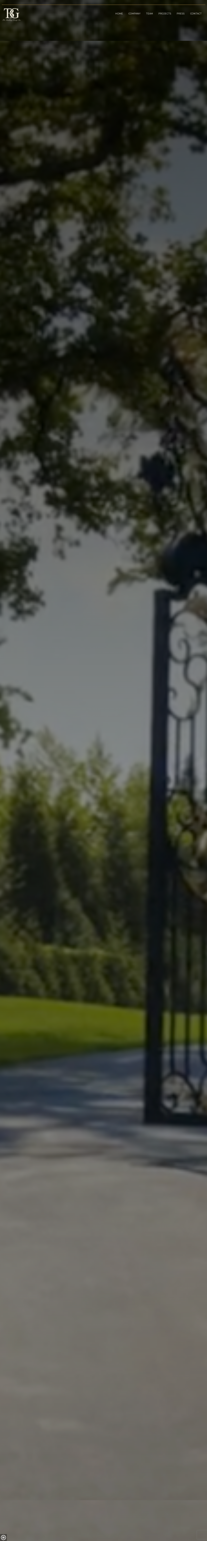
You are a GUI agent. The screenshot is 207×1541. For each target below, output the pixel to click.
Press (181, 14)
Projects (164, 14)
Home (119, 14)
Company (134, 14)
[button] (3, 1537)
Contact (196, 14)
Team (149, 14)
